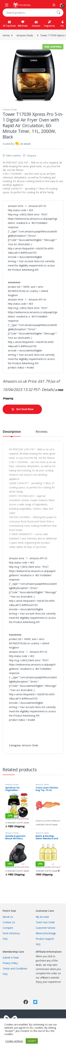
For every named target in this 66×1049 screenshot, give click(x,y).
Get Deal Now (24, 409)
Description (12, 432)
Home (6, 35)
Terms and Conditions (15, 968)
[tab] (12, 433)
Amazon (36, 23)
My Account (42, 916)
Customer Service (45, 927)
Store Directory (11, 933)
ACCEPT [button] (32, 1040)
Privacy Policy (10, 963)
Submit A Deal (10, 957)
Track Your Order (45, 922)
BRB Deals (23, 23)
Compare (31, 155)
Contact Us (9, 922)
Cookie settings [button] (14, 1041)
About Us (8, 916)
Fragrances (49, 23)
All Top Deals (9, 23)
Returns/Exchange (46, 933)
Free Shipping (53, 46)
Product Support (45, 938)
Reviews (41, 432)
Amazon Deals (25, 35)
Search (58, 13)
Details (47, 389)
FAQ (5, 938)
